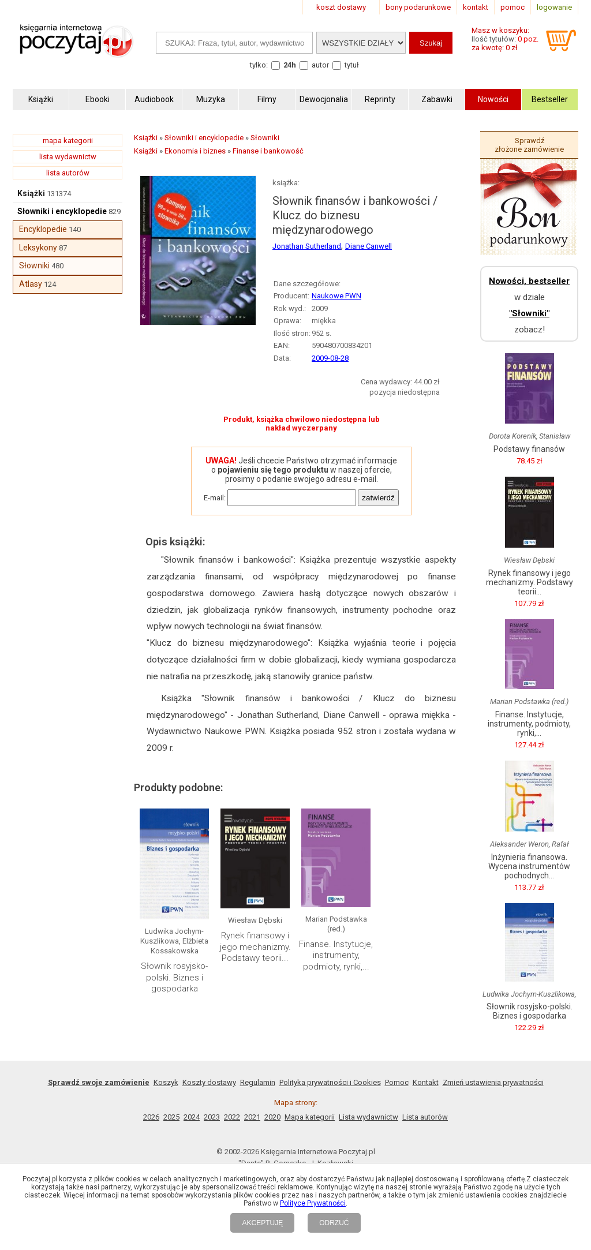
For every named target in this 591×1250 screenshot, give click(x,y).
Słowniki (34, 265)
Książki (31, 193)
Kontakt (426, 1082)
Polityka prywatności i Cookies (330, 1082)
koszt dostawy (341, 7)
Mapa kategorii (310, 1117)
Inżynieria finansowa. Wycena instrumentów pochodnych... (529, 866)
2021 (252, 1117)
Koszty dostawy (209, 1082)
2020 (272, 1117)
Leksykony (38, 247)
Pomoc (397, 1082)
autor (320, 65)
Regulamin (257, 1082)
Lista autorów (425, 1117)
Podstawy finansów (529, 449)
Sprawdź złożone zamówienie (529, 145)
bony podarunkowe (418, 7)
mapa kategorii (68, 140)
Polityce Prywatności (313, 1203)
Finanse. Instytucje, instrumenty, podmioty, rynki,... (336, 955)
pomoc (512, 7)
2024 (192, 1117)
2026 (151, 1117)
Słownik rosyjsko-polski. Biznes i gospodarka (174, 977)
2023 (212, 1117)
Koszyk (166, 1082)
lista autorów (67, 173)
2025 (171, 1117)
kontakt (475, 7)
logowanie (554, 7)
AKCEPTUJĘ (262, 1223)
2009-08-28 (330, 358)
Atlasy (30, 284)
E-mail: (215, 497)
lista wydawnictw (67, 156)
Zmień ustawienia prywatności (493, 1082)
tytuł (352, 65)
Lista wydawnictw (368, 1117)
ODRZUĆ (334, 1223)
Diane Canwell (368, 246)
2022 (232, 1117)
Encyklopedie (43, 229)
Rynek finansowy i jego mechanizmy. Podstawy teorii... (255, 946)
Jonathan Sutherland (306, 246)
